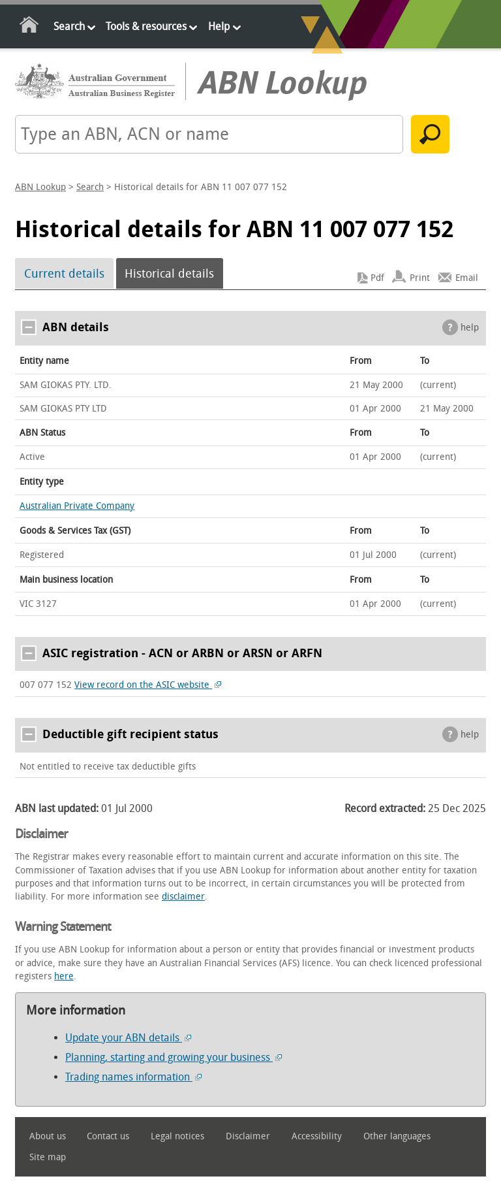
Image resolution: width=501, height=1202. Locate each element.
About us (47, 1136)
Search (69, 26)
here (64, 976)
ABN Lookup (40, 187)
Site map (47, 1157)
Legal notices (177, 1136)
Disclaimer (248, 1136)
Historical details (169, 274)
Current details (64, 274)
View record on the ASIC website (147, 684)
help (470, 327)
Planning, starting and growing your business (173, 1057)
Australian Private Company (77, 506)
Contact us (108, 1136)
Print (420, 278)
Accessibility (317, 1136)
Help (219, 26)
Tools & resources (146, 26)
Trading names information (133, 1077)
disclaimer (183, 896)
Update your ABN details (128, 1037)
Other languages (397, 1136)
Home (29, 27)
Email (466, 278)
